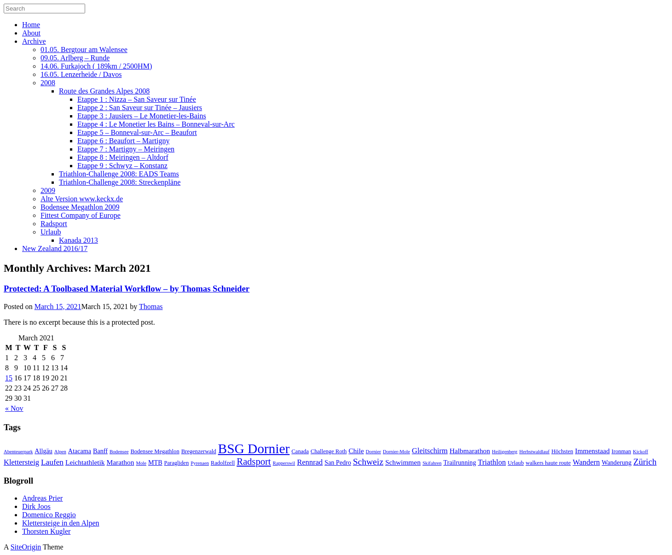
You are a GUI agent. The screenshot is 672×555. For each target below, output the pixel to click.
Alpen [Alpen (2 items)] (60, 451)
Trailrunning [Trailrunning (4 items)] (459, 462)
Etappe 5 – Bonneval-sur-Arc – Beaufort (137, 132)
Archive (34, 41)
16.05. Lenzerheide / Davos (81, 74)
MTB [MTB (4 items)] (155, 462)
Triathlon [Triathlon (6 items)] (492, 462)
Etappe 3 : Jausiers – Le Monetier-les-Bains (141, 116)
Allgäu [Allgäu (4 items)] (43, 451)
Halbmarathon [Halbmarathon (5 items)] (470, 451)
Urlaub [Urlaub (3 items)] (516, 463)
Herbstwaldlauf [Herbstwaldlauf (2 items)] (534, 451)
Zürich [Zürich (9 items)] (644, 462)
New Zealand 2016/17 (54, 248)
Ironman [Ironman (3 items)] (621, 451)
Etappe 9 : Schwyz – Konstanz (122, 165)
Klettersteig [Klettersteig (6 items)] (21, 462)
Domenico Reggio (49, 515)
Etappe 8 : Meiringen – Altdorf (122, 157)
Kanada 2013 (78, 240)
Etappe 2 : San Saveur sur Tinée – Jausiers (139, 107)
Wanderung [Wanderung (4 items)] (616, 462)
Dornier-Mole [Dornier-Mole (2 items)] (396, 451)
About (31, 33)
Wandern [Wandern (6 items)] (586, 462)
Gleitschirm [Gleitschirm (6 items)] (430, 450)
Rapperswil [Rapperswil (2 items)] (284, 463)
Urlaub (51, 232)
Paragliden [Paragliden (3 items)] (176, 463)
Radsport (54, 224)
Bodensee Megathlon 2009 (80, 207)
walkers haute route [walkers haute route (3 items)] (548, 463)
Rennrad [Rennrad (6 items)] (310, 462)
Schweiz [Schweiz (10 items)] (368, 462)
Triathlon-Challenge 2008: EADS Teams (119, 174)
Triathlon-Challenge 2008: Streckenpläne (119, 182)
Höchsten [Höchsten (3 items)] (562, 451)
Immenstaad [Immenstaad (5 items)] (592, 451)
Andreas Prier (42, 498)
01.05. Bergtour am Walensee (84, 49)
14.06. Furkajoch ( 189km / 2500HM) (96, 66)
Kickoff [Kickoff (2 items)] (640, 451)
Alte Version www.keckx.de (82, 199)
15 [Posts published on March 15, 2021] (8, 378)
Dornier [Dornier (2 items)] (373, 451)
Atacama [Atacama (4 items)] (79, 451)
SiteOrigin (26, 547)
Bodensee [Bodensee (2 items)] (119, 451)
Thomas (151, 306)
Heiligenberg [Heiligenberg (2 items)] (504, 451)
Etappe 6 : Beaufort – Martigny (123, 141)
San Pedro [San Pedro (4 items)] (337, 462)
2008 (48, 83)
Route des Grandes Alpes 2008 (104, 91)
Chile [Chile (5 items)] (356, 451)
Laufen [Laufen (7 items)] (52, 462)
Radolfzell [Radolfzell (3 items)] (223, 463)
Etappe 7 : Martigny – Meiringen (125, 149)
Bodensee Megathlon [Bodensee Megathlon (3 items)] (154, 451)
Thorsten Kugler (46, 531)
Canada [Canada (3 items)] (300, 451)
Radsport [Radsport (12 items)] (254, 461)
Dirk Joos (36, 506)
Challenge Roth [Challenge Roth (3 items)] (329, 451)
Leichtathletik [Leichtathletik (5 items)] (85, 462)
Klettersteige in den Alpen (60, 523)
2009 (48, 190)
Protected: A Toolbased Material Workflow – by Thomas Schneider (126, 288)
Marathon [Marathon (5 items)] (120, 462)
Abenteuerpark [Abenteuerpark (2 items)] (18, 451)
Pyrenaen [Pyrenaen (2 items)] (200, 463)
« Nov (14, 408)
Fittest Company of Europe (81, 215)
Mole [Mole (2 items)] (141, 463)
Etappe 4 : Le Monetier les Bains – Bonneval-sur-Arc (156, 124)
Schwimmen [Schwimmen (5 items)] (403, 462)
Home (31, 25)
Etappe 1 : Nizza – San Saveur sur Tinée (136, 99)
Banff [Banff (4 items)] (100, 451)
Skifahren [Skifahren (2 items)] (432, 463)
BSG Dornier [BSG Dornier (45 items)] (254, 448)
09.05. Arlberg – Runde (75, 58)
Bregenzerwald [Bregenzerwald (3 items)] (198, 451)
